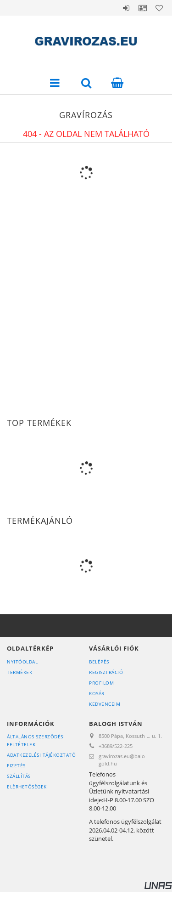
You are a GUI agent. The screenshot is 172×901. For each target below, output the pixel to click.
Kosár (97, 693)
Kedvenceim (104, 704)
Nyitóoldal (22, 661)
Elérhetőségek (27, 786)
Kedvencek (159, 8)
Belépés (126, 8)
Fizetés (16, 765)
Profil (143, 8)
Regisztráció (106, 672)
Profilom (101, 683)
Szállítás (19, 776)
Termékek (19, 672)
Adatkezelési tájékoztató (41, 755)
